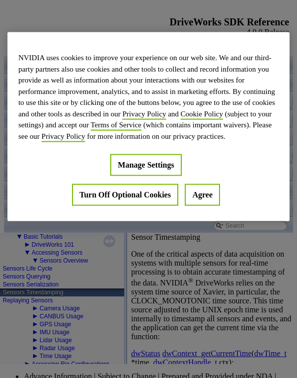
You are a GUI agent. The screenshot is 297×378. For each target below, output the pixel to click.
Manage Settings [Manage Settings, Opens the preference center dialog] (146, 165)
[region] (148, 126)
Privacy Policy (144, 113)
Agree (202, 194)
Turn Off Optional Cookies (125, 194)
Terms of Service (115, 125)
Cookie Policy (202, 113)
